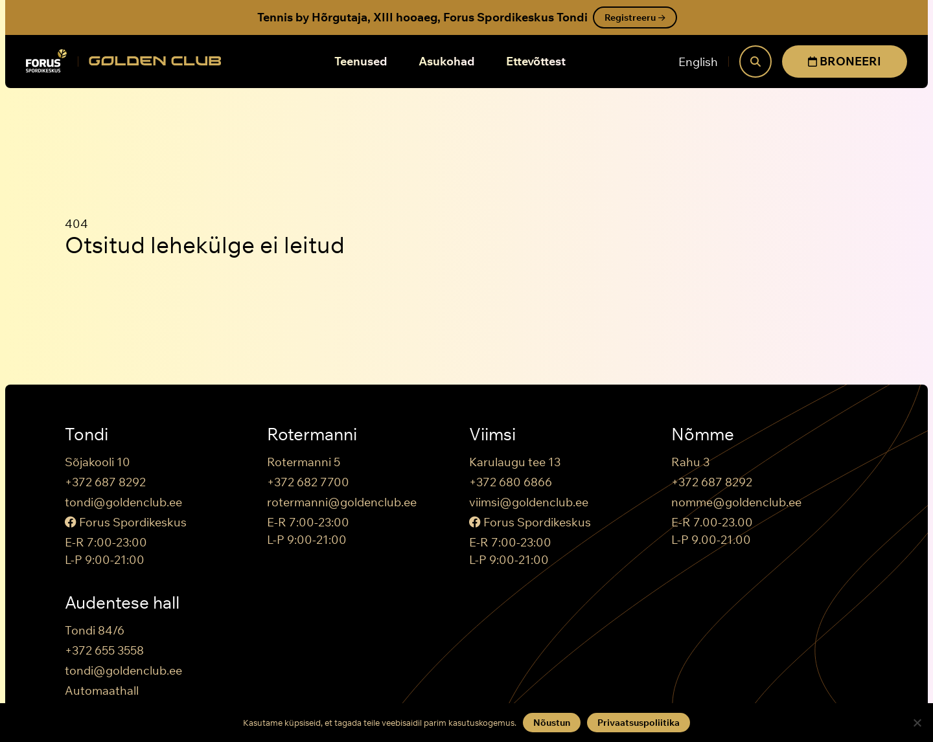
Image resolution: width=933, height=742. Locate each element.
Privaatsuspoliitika (638, 722)
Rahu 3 (690, 462)
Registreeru (635, 17)
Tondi (86, 434)
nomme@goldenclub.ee (736, 502)
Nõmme (702, 434)
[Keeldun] (916, 722)
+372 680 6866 (510, 482)
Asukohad (447, 61)
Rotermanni (312, 434)
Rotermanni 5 (303, 462)
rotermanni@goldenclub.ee (342, 502)
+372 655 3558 (104, 650)
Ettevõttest (536, 61)
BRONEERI (844, 61)
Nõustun (551, 722)
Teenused (360, 61)
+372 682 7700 (308, 482)
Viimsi (492, 434)
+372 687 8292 (105, 482)
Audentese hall (122, 602)
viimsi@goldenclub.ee (528, 502)
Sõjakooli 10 (97, 462)
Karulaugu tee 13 (514, 462)
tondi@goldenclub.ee (123, 502)
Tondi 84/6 (94, 630)
